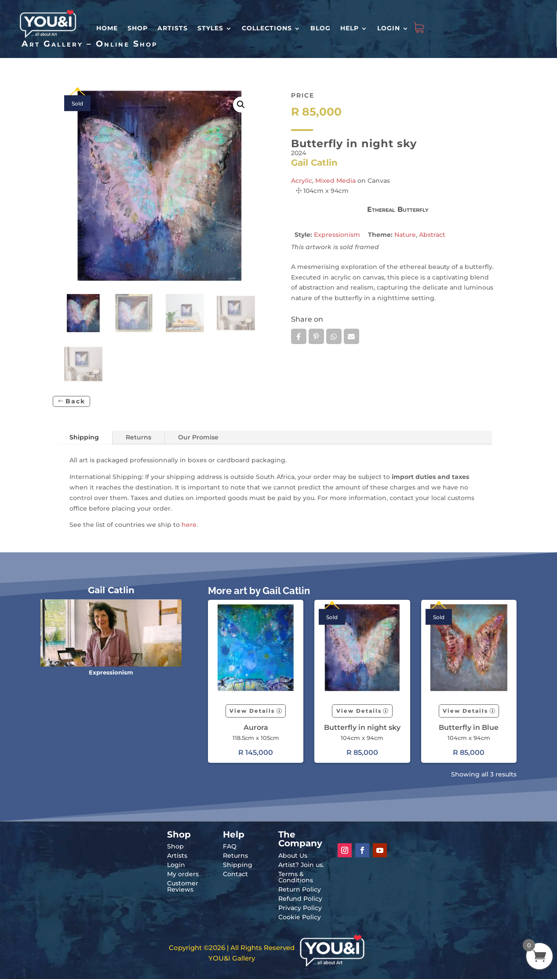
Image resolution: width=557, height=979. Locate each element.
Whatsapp (334, 336)
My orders (183, 874)
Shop (137, 28)
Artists (172, 28)
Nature (405, 235)
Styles (210, 28)
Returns (138, 437)
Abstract (432, 235)
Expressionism (337, 235)
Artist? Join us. (301, 865)
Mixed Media (335, 181)
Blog (320, 28)
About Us (292, 855)
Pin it (316, 336)
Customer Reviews (182, 886)
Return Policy (299, 889)
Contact (235, 874)
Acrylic (301, 181)
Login (388, 28)
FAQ (230, 846)
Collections (267, 28)
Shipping (84, 437)
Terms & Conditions (295, 877)
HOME (107, 28)
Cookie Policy (299, 917)
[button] (241, 104)
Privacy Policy (300, 908)
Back (75, 401)
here (189, 525)
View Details (252, 710)
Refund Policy (300, 899)
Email (351, 336)
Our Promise (198, 437)
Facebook (298, 336)
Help (349, 28)
